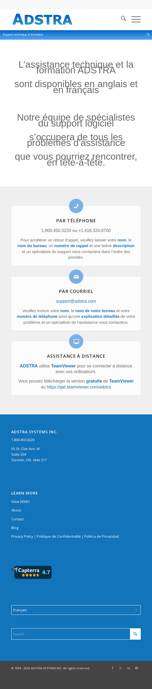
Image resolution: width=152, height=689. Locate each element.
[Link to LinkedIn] (129, 668)
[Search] (120, 19)
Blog (14, 527)
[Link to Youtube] (137, 668)
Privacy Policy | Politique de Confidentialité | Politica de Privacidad (65, 536)
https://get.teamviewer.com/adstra (79, 387)
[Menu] (133, 19)
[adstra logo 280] (63, 19)
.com (91, 301)
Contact (17, 519)
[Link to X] (121, 668)
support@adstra (71, 301)
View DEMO (20, 501)
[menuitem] (120, 19)
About (16, 510)
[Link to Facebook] (112, 668)
